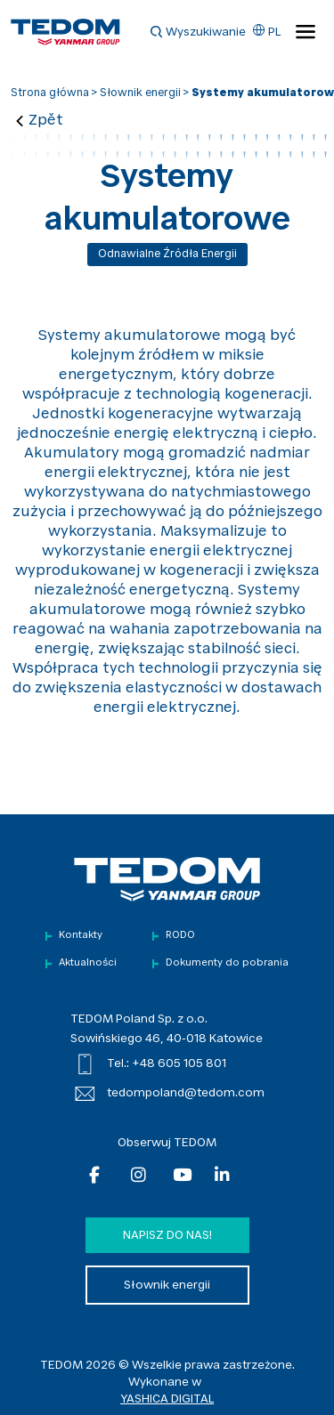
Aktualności (88, 963)
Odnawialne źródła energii (167, 254)
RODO (180, 936)
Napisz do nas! (167, 1235)
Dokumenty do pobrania (227, 963)
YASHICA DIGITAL (167, 1399)
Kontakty (80, 936)
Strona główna (50, 93)
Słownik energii (140, 93)
